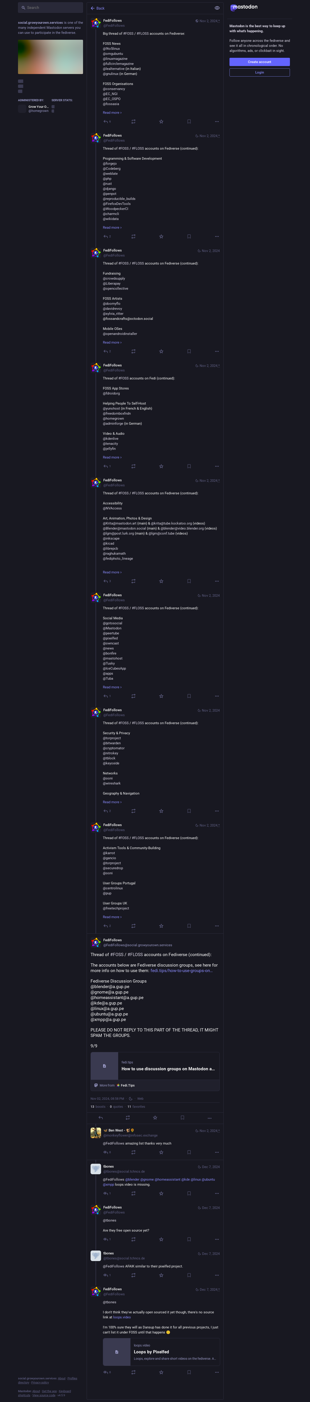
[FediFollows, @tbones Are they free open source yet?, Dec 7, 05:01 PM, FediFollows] (155, 1224)
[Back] (149, 8)
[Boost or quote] (133, 121)
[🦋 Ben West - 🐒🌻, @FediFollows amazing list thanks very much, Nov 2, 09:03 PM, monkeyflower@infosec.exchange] (155, 1142)
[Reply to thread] (107, 236)
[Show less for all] (217, 8)
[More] (217, 121)
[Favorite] (161, 121)
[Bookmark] (189, 121)
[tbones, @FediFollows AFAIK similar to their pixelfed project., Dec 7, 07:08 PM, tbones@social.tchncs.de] (155, 1265)
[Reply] (107, 121)
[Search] (50, 7)
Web (140, 1098)
